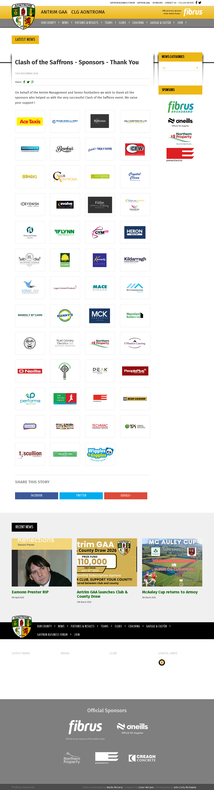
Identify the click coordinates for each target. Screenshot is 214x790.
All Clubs (114, 660)
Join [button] (180, 22)
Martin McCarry (115, 787)
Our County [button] (48, 22)
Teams (105, 626)
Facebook (36, 495)
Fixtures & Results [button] (86, 22)
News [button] (65, 22)
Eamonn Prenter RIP (23, 660)
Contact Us (170, 3)
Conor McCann (146, 787)
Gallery (65, 666)
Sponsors (157, 3)
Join (77, 634)
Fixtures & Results (82, 626)
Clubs (118, 626)
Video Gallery (68, 671)
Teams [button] (109, 22)
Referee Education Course (26, 680)
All (180, 68)
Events (64, 660)
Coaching (134, 626)
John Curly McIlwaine (185, 787)
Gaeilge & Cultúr (156, 626)
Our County (44, 626)
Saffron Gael (143, 3)
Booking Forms (118, 671)
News (61, 626)
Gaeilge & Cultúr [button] (160, 22)
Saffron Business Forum (122, 3)
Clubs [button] (122, 22)
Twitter (81, 495)
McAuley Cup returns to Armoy (28, 674)
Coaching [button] (138, 22)
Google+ (126, 495)
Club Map (115, 666)
